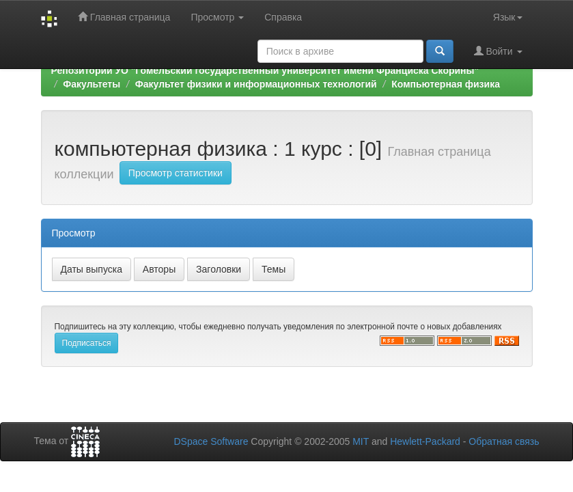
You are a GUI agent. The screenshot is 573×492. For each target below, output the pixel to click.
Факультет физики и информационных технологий (256, 84)
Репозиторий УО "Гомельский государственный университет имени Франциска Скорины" (265, 70)
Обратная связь (504, 441)
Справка (283, 17)
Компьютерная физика (445, 84)
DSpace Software (210, 441)
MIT (360, 441)
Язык (507, 17)
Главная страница (124, 17)
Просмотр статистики (175, 172)
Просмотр (217, 17)
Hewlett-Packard (425, 441)
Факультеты (91, 84)
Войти (498, 51)
